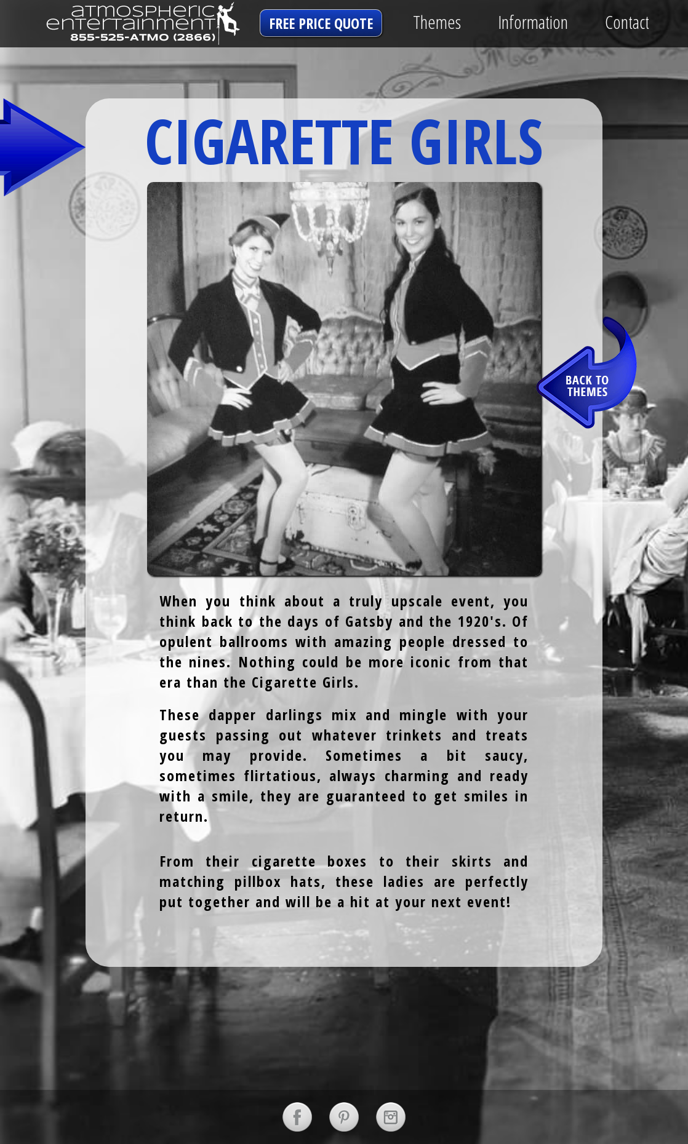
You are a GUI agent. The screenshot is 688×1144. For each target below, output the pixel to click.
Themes (437, 21)
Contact (627, 21)
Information (533, 21)
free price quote (321, 23)
